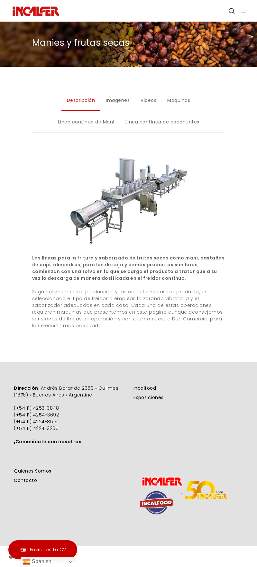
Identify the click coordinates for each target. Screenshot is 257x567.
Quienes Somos (32, 471)
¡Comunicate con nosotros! (48, 441)
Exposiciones (148, 397)
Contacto (25, 480)
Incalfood (144, 388)
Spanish (37, 562)
